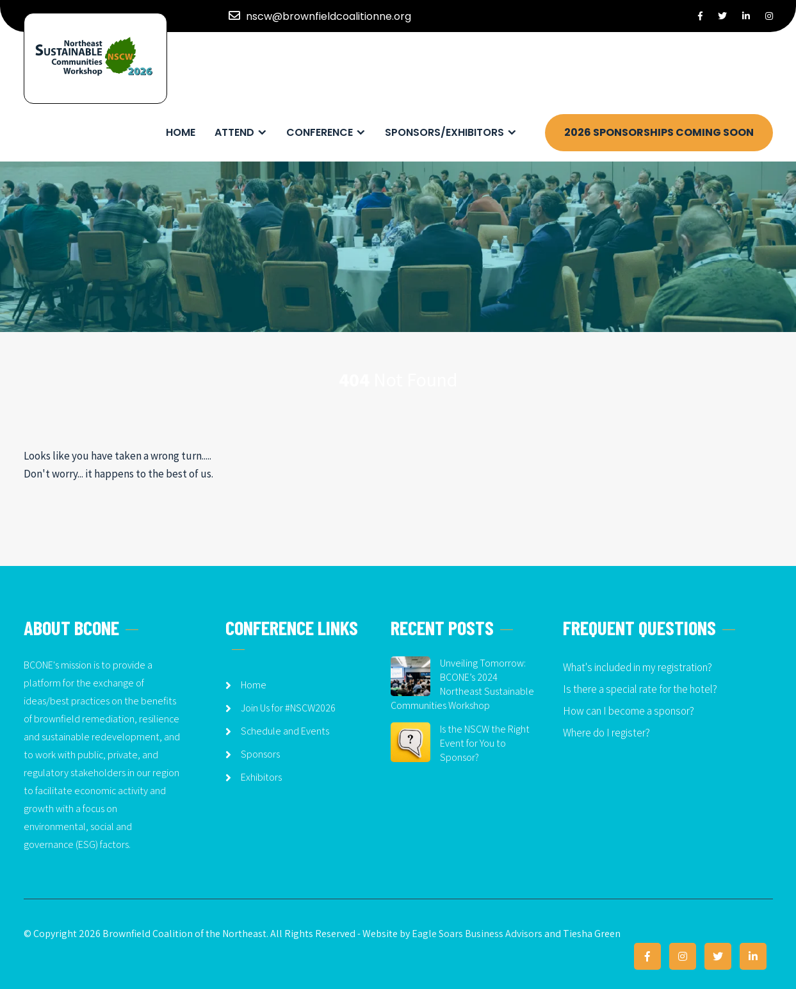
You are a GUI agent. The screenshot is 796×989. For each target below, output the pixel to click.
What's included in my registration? (637, 667)
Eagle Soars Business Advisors (477, 933)
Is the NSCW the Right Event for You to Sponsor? (485, 743)
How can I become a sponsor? (628, 711)
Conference (319, 132)
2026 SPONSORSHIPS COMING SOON (659, 132)
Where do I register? (606, 733)
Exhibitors (261, 777)
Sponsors (260, 754)
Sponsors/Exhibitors (444, 132)
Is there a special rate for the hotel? (640, 689)
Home (180, 132)
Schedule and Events (285, 731)
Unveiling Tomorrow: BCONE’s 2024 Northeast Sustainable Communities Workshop (462, 684)
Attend (234, 132)
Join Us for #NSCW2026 (288, 708)
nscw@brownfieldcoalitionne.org (328, 16)
